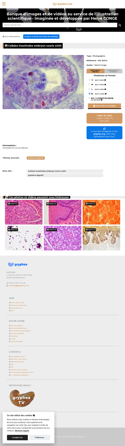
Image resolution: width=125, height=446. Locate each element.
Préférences (39, 437)
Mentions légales (16, 361)
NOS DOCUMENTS (16, 325)
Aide (11, 310)
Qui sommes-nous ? (17, 356)
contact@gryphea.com (19, 286)
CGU (11, 367)
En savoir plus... (16, 308)
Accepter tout (17, 437)
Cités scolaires (16, 341)
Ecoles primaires (16, 333)
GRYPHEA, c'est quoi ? (18, 359)
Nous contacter (16, 302)
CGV (11, 364)
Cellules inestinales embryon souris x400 (33, 45)
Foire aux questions (18, 305)
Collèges (13, 336)
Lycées (12, 339)
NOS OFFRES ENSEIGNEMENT (20, 331)
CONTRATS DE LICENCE (18, 369)
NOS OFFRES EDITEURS (18, 328)
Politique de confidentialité (21, 372)
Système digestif (36, 158)
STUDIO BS (79, 437)
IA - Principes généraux (19, 375)
